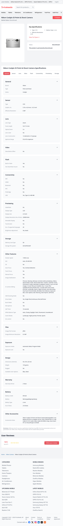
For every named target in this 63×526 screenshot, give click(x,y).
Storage (57, 73)
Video (25, 73)
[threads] (42, 522)
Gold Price (55, 12)
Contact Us (33, 518)
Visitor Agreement (57, 518)
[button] (31, 81)
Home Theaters (6, 473)
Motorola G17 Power (8, 492)
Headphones (6, 478)
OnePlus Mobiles (38, 478)
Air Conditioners (27, 12)
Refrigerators (38, 12)
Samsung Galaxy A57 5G (40, 502)
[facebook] (29, 522)
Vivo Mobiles (37, 473)
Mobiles (3, 12)
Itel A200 (4, 500)
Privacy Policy (49, 518)
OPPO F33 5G (28, 2)
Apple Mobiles (37, 484)
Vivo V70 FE (36, 507)
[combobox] (25, 7)
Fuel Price (47, 12)
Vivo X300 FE (6, 494)
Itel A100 (4, 507)
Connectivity (39, 73)
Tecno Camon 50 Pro (8, 497)
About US (27, 518)
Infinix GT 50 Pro (7, 505)
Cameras (4, 476)
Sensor (14, 73)
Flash (31, 73)
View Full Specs (34, 37)
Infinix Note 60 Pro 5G (17, 2)
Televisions (18, 12)
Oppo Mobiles (37, 481)
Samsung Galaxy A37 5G (40, 505)
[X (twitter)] (32, 522)
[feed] (45, 522)
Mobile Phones (6, 465)
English (58, 2)
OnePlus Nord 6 (37, 510)
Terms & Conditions (40, 518)
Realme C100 (6, 510)
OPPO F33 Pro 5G (38, 500)
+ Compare (57, 17)
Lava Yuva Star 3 (7, 502)
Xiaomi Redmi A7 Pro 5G (40, 2)
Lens (20, 73)
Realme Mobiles (38, 471)
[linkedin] (39, 522)
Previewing (49, 73)
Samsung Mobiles (38, 465)
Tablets (10, 12)
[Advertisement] (49, 7)
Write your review (51, 443)
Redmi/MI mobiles (38, 468)
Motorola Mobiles (38, 476)
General (7, 73)
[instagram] (35, 522)
